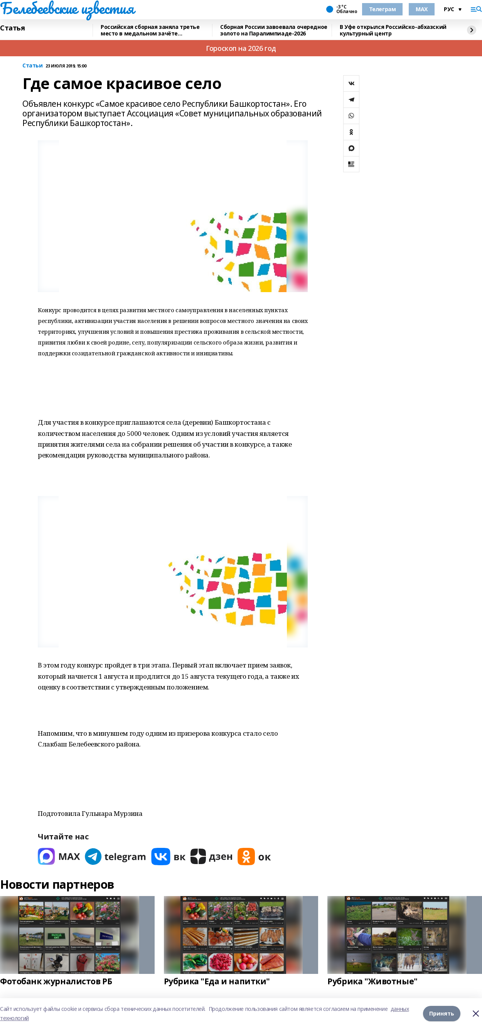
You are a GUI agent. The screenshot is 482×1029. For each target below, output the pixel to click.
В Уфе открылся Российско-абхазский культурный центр (393, 30)
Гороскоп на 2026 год (241, 48)
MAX (422, 9)
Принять (441, 1013)
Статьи (32, 65)
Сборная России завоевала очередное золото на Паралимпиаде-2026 (273, 30)
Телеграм (382, 9)
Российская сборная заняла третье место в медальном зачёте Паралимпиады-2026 (150, 30)
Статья (12, 28)
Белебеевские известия (66, 8)
